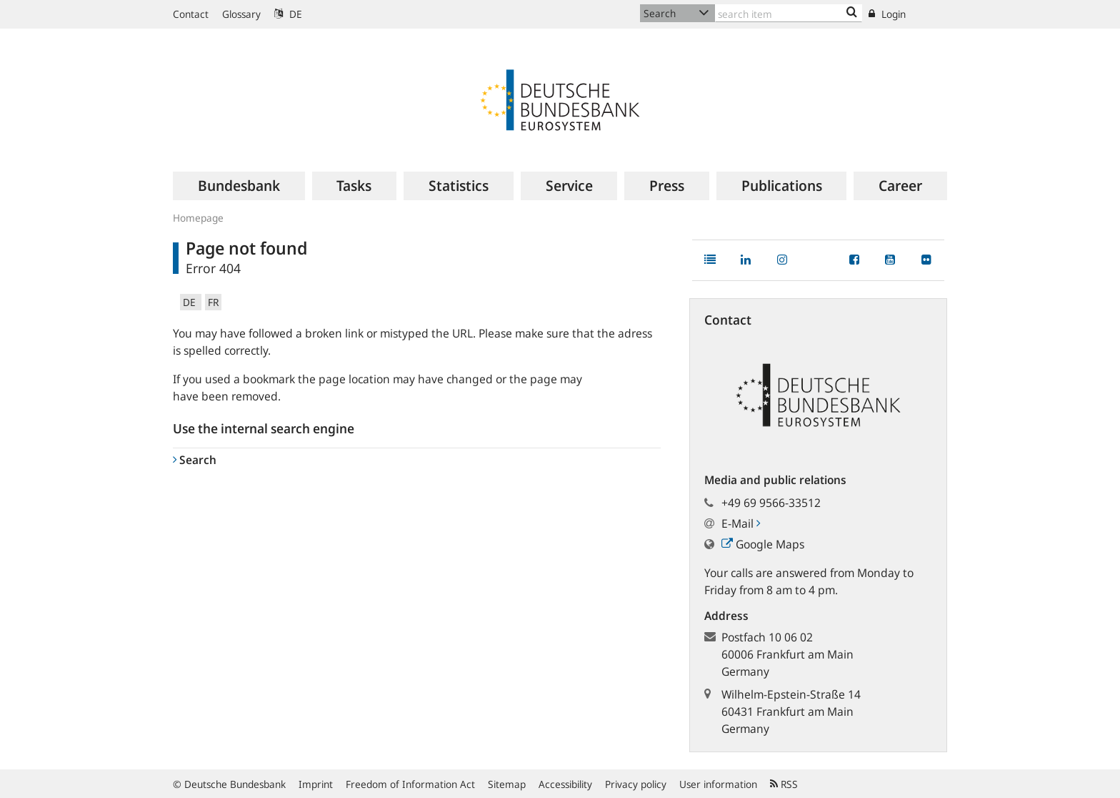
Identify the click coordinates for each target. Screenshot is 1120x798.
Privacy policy (635, 784)
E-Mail (740, 523)
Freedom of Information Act (410, 784)
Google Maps (762, 544)
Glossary (241, 14)
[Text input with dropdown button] (788, 13)
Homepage (198, 218)
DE (288, 14)
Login (887, 14)
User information (718, 784)
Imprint (316, 784)
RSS (784, 784)
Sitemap (507, 784)
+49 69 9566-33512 (771, 503)
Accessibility (565, 784)
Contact (191, 14)
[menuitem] (239, 186)
